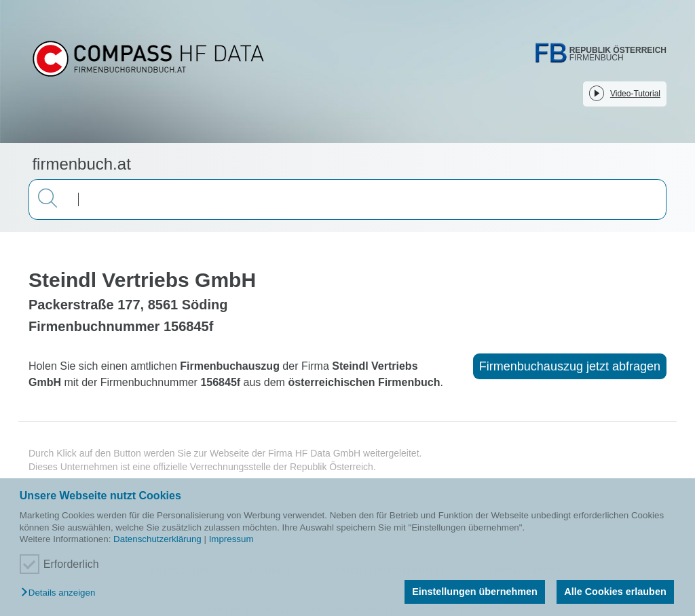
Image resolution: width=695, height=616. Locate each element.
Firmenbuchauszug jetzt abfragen (569, 366)
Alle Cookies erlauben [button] (615, 591)
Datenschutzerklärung (157, 539)
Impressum (231, 539)
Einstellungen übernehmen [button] (475, 591)
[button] (61, 593)
